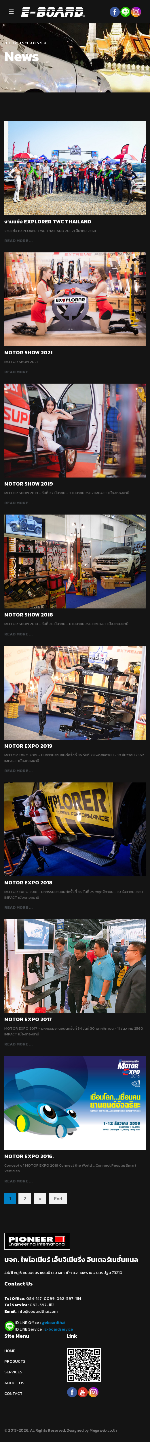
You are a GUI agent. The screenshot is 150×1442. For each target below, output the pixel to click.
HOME (9, 1351)
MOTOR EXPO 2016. (29, 1156)
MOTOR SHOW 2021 (28, 352)
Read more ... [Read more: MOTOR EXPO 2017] (18, 1044)
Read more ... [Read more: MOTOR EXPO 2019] (18, 771)
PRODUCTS (14, 1361)
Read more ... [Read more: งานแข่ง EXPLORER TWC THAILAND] (18, 241)
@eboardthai (53, 1323)
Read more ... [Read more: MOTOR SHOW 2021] (18, 372)
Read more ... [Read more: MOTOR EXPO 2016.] (18, 1181)
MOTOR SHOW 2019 (28, 484)
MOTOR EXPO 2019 (28, 746)
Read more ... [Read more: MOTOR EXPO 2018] (18, 907)
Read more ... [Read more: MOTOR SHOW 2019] (18, 503)
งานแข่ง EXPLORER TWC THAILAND (47, 221)
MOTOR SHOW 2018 (28, 614)
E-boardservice (58, 1329)
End (58, 1198)
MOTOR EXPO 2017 (28, 1019)
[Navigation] (11, 11)
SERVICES (13, 1372)
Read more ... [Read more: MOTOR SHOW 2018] (18, 634)
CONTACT (13, 1394)
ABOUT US (14, 1383)
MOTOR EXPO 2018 (28, 882)
